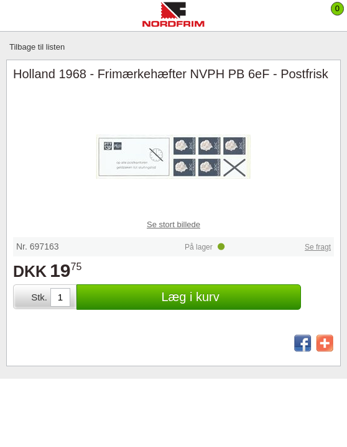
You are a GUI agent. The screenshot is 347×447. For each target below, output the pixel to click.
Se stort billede (173, 224)
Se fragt (318, 247)
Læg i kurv (190, 297)
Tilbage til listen (37, 47)
